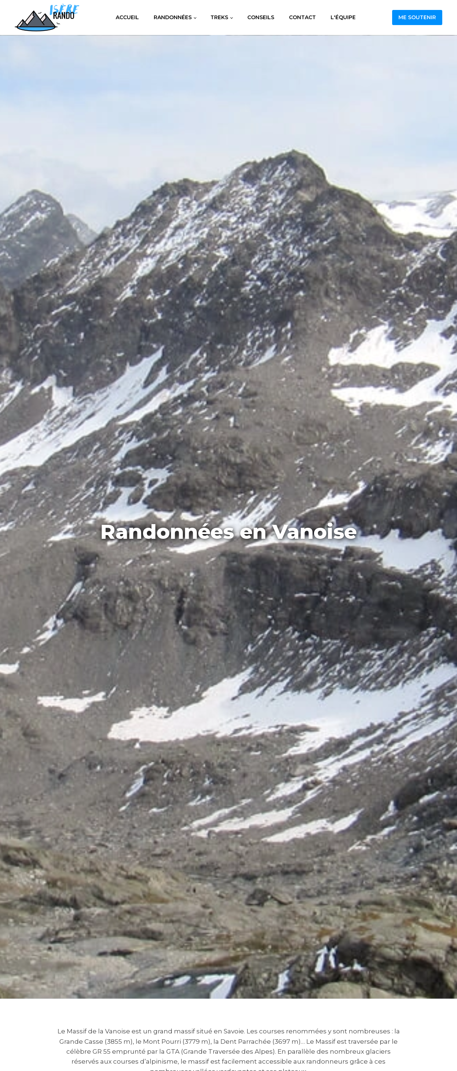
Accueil (127, 17)
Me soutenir (417, 17)
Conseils (260, 17)
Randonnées (173, 17)
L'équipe (343, 17)
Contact (302, 17)
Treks (219, 17)
